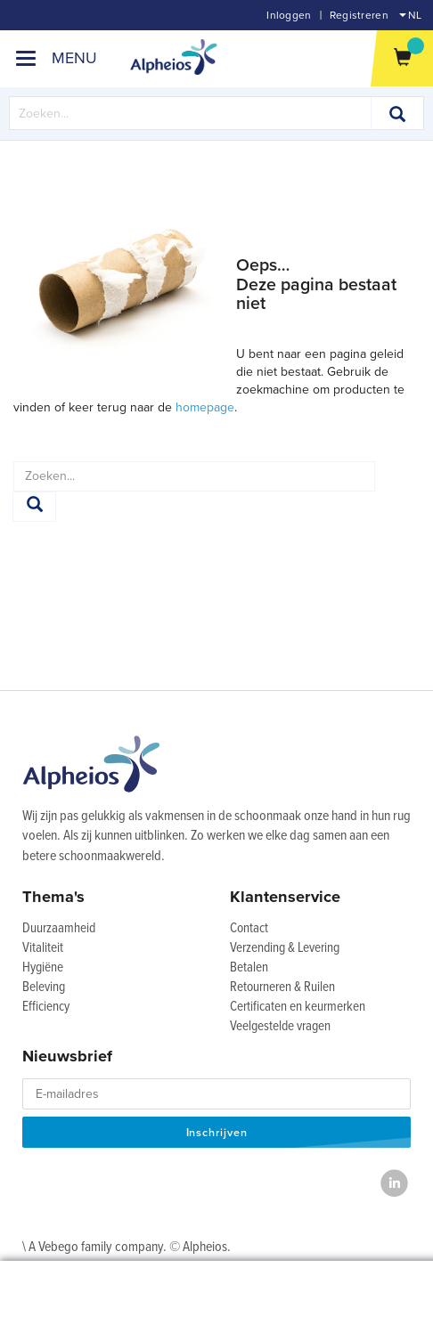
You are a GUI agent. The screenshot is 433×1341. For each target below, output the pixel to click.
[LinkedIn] (394, 1183)
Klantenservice (285, 896)
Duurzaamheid (58, 929)
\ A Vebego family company (92, 1247)
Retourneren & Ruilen (282, 987)
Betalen (249, 968)
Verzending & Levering (284, 948)
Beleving (43, 987)
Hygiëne (42, 968)
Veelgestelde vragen (280, 1027)
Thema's (53, 896)
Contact (249, 929)
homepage (205, 407)
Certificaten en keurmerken (297, 1007)
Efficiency (45, 1007)
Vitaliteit (42, 948)
